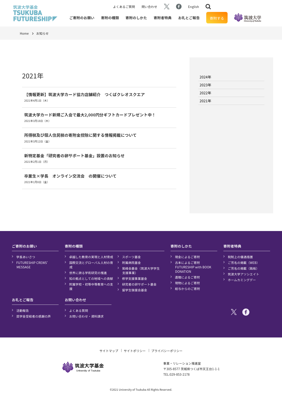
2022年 (205, 92)
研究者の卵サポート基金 (139, 284)
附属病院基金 (131, 262)
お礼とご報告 (189, 17)
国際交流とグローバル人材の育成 (91, 264)
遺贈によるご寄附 (187, 277)
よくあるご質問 (124, 6)
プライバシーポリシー (167, 351)
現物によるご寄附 (187, 283)
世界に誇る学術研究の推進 (88, 273)
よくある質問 (78, 310)
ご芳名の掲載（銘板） (243, 268)
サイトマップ (108, 351)
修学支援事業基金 (134, 278)
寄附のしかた (136, 17)
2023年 (205, 84)
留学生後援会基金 (134, 290)
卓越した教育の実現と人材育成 (91, 257)
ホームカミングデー (242, 280)
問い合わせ (149, 6)
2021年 (205, 100)
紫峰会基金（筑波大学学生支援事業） (141, 270)
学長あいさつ (25, 257)
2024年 (205, 77)
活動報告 (22, 310)
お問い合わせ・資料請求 (86, 316)
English (193, 6)
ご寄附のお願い (82, 17)
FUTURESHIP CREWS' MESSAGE (32, 264)
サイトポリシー (135, 351)
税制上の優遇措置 (240, 257)
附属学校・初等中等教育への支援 (91, 286)
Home (24, 33)
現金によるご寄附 (187, 257)
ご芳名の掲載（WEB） (244, 262)
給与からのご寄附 (187, 288)
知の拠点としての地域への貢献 (91, 278)
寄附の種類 (110, 17)
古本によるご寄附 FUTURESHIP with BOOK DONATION (193, 267)
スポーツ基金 (131, 257)
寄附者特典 (162, 17)
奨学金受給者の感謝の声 (33, 316)
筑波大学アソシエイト (243, 274)
